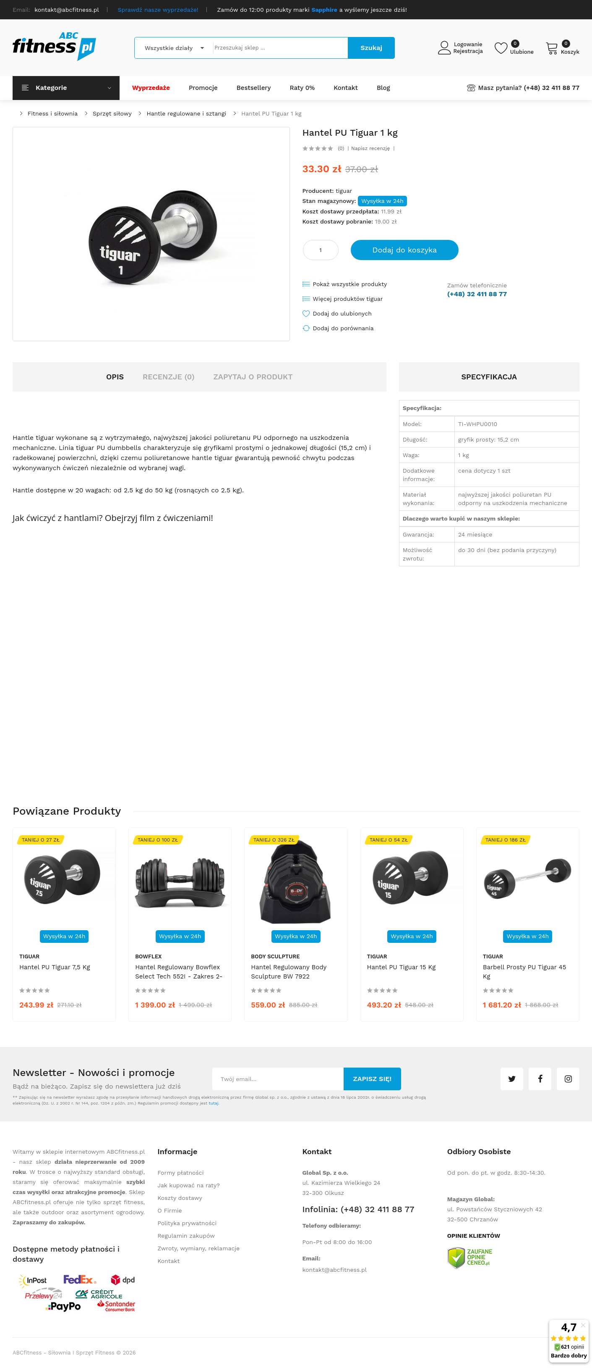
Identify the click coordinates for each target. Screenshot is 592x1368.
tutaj (213, 1103)
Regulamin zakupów (186, 1235)
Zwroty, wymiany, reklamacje (198, 1248)
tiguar (344, 190)
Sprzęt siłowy (112, 113)
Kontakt (168, 1261)
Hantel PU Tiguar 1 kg (271, 113)
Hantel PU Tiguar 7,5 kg (54, 967)
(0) (341, 148)
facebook (540, 1079)
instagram (568, 1079)
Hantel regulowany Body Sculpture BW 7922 (288, 971)
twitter (512, 1079)
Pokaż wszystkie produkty (350, 284)
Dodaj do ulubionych (342, 313)
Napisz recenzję (370, 148)
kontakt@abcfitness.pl (335, 1269)
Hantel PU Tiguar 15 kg (401, 967)
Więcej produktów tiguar (348, 298)
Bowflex (148, 956)
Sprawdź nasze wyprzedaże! (158, 9)
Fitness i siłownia (53, 113)
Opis (115, 376)
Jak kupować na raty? (188, 1185)
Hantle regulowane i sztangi (186, 113)
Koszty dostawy (179, 1197)
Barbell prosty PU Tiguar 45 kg (524, 971)
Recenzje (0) (169, 376)
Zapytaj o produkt (252, 376)
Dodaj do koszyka (405, 249)
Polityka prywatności (186, 1223)
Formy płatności (180, 1172)
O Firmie (169, 1210)
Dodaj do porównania (343, 328)
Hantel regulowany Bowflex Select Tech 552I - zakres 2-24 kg (178, 976)
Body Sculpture (275, 956)
